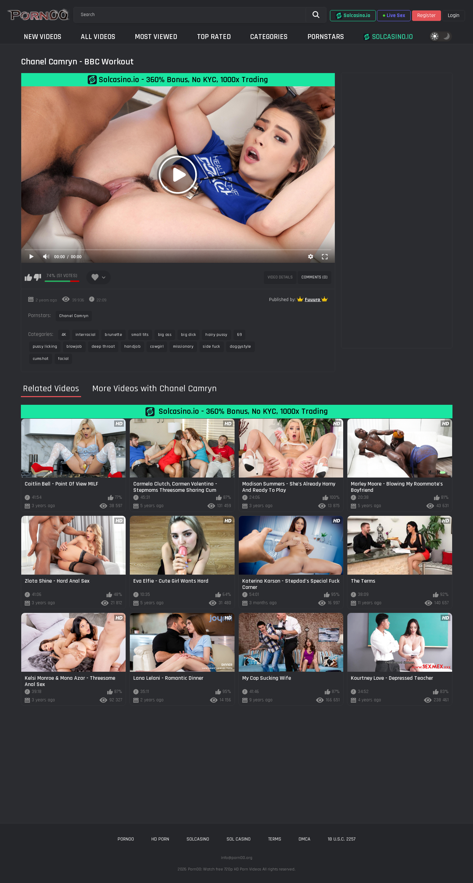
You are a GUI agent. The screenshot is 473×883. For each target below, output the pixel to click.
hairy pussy (216, 334)
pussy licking (45, 346)
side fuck (211, 346)
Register (426, 15)
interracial (85, 334)
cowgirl (157, 346)
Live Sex (394, 15)
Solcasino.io (353, 15)
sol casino (239, 839)
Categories (268, 36)
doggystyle (240, 346)
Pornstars (325, 36)
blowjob (74, 346)
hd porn (160, 839)
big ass (165, 334)
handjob (132, 346)
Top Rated (214, 36)
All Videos (98, 36)
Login (453, 15)
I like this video (28, 277)
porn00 (126, 839)
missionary (183, 346)
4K (64, 334)
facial (63, 358)
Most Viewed (156, 36)
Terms (274, 839)
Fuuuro (313, 300)
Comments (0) (314, 277)
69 (239, 334)
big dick (188, 334)
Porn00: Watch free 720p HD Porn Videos (224, 869)
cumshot (41, 358)
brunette (113, 334)
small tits (140, 334)
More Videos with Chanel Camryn (154, 388)
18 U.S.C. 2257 (342, 839)
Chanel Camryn (74, 315)
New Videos (42, 36)
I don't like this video (37, 277)
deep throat (103, 346)
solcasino (198, 839)
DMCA (304, 839)
